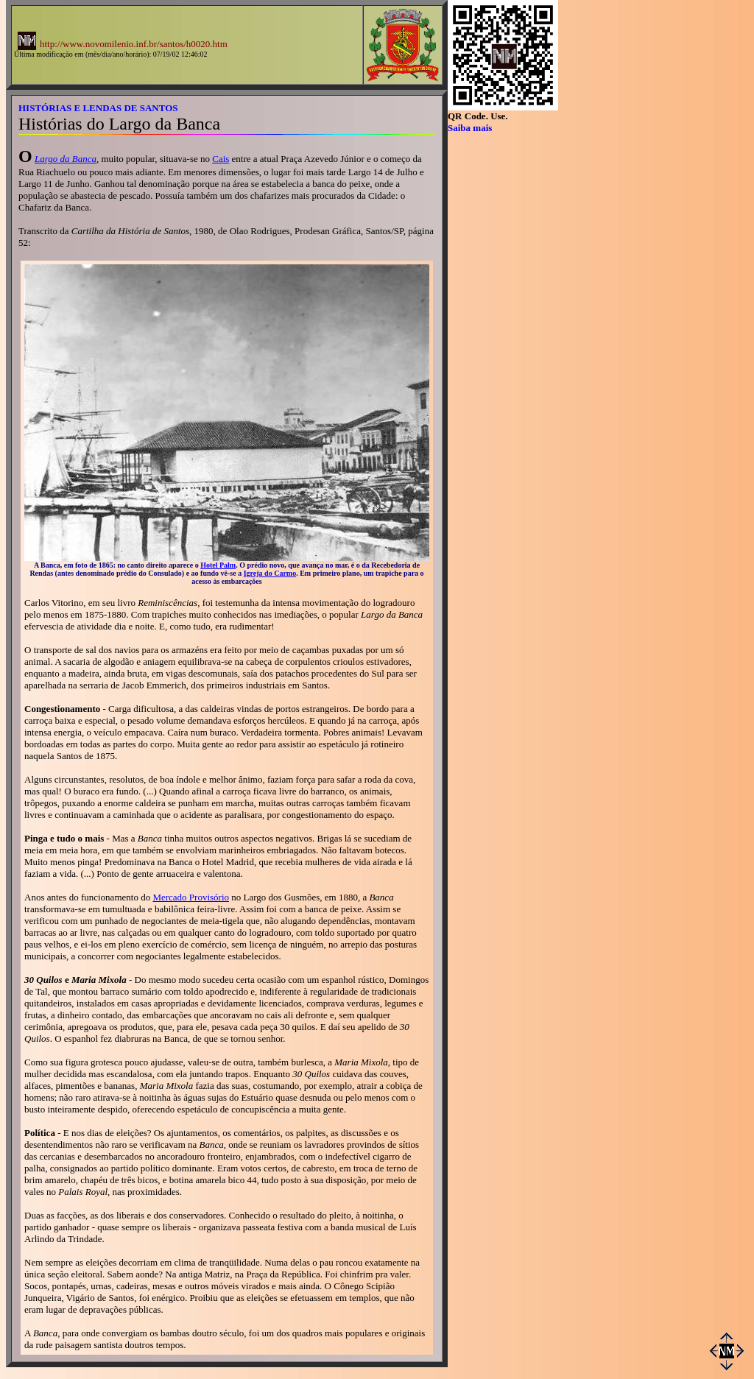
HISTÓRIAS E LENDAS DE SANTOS (98, 107)
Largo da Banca (65, 158)
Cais (220, 158)
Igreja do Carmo (270, 573)
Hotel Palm (218, 565)
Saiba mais (470, 127)
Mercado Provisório (190, 897)
